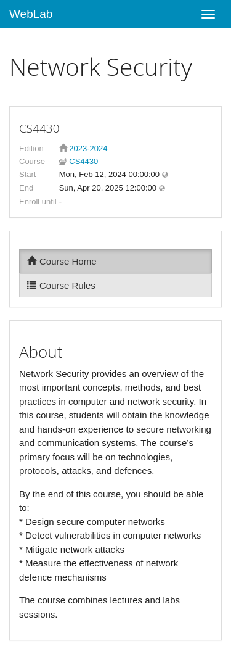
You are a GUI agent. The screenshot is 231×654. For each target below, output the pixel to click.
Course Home (62, 261)
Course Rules (61, 285)
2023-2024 (88, 148)
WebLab (30, 13)
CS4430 (83, 161)
